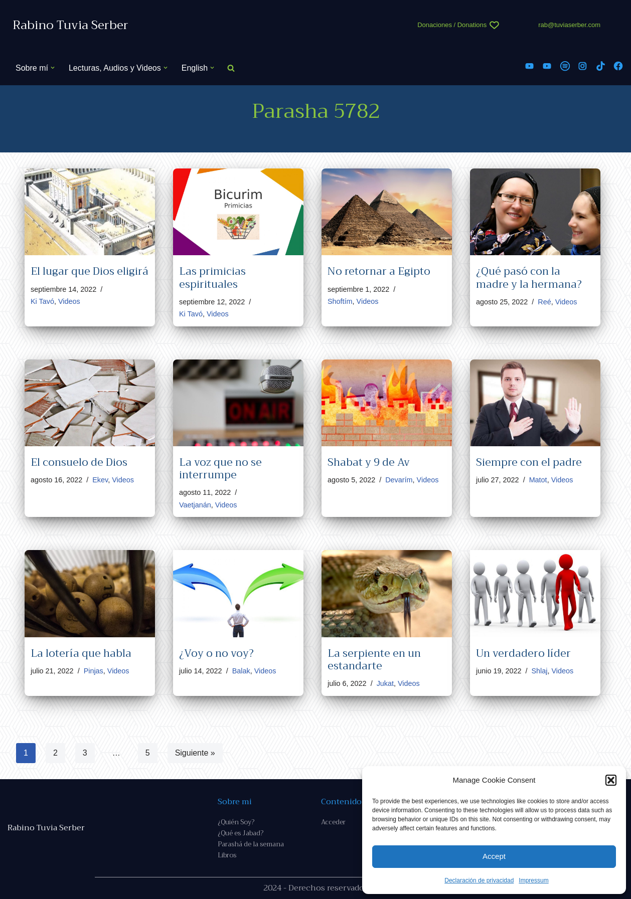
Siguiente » (195, 753)
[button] (611, 780)
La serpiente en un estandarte (374, 659)
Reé (544, 302)
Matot (538, 480)
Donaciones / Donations (452, 25)
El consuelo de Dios (79, 462)
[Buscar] (231, 68)
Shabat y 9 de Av (369, 462)
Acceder (333, 822)
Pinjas (93, 671)
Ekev (100, 480)
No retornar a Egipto (379, 271)
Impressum (533, 880)
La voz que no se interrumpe (220, 468)
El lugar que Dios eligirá (89, 271)
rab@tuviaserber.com (569, 25)
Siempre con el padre (529, 462)
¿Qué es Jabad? (240, 833)
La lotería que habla (81, 653)
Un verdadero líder (523, 653)
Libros (227, 855)
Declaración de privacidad (479, 880)
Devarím (398, 480)
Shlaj (539, 671)
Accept (494, 856)
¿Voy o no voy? (216, 653)
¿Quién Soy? (236, 822)
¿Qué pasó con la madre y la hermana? (529, 277)
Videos (69, 301)
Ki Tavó (42, 301)
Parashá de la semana (251, 844)
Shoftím (340, 301)
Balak (241, 671)
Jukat (385, 683)
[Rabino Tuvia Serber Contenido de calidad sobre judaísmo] (70, 25)
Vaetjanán (195, 505)
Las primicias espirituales (212, 277)
